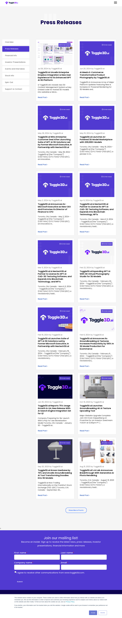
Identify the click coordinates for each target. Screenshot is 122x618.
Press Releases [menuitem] (11, 48)
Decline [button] (102, 613)
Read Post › (43, 97)
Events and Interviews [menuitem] (15, 69)
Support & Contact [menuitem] (13, 89)
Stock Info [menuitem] (9, 75)
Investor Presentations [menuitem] (15, 62)
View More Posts (76, 511)
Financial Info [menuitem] (11, 55)
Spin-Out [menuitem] (9, 82)
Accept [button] (93, 613)
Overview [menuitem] (9, 42)
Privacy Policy (70, 602)
